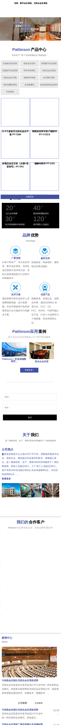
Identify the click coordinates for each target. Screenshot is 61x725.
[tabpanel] (30, 29)
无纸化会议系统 (49, 70)
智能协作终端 (29, 77)
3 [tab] (34, 37)
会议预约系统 (49, 77)
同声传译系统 (29, 70)
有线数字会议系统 (49, 63)
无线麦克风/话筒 (10, 63)
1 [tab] (26, 37)
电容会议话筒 (29, 63)
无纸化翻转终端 (10, 85)
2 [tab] (30, 37)
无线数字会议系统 (10, 70)
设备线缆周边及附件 (49, 85)
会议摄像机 (29, 85)
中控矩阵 (10, 92)
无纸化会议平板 (10, 77)
